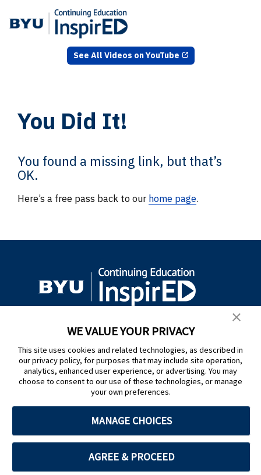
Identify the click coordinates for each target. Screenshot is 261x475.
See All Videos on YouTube (126, 55)
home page (172, 198)
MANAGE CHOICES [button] (131, 420)
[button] (236, 319)
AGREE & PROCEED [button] (131, 456)
